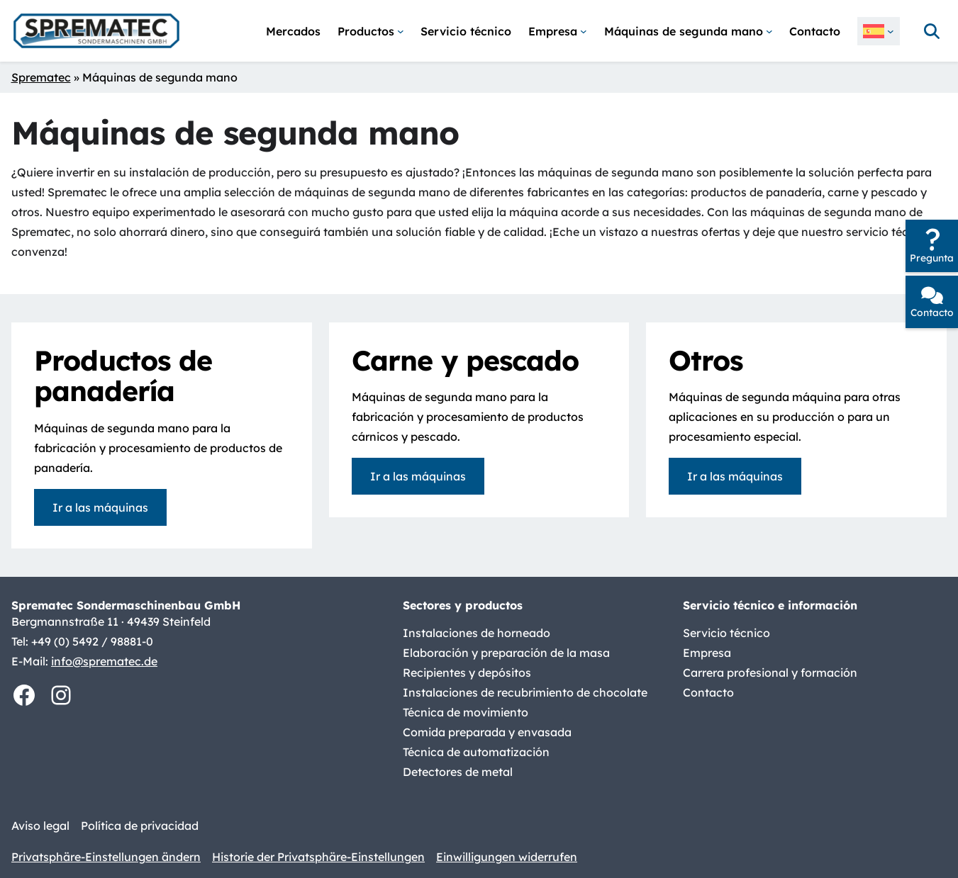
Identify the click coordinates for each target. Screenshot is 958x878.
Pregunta (932, 258)
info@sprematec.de (104, 661)
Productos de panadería (123, 375)
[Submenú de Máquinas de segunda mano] (688, 31)
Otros (705, 360)
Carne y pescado (465, 360)
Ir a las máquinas (100, 507)
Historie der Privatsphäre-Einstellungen (318, 857)
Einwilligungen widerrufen (506, 857)
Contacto (932, 312)
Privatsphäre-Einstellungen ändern (106, 857)
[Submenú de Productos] (371, 31)
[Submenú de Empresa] (557, 31)
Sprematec (41, 77)
